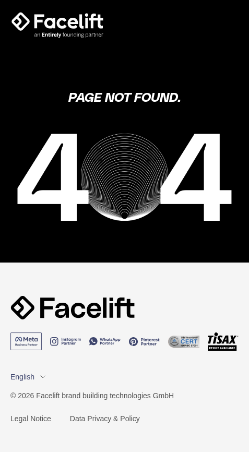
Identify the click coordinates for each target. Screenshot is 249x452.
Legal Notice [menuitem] (30, 418)
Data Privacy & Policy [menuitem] (105, 418)
